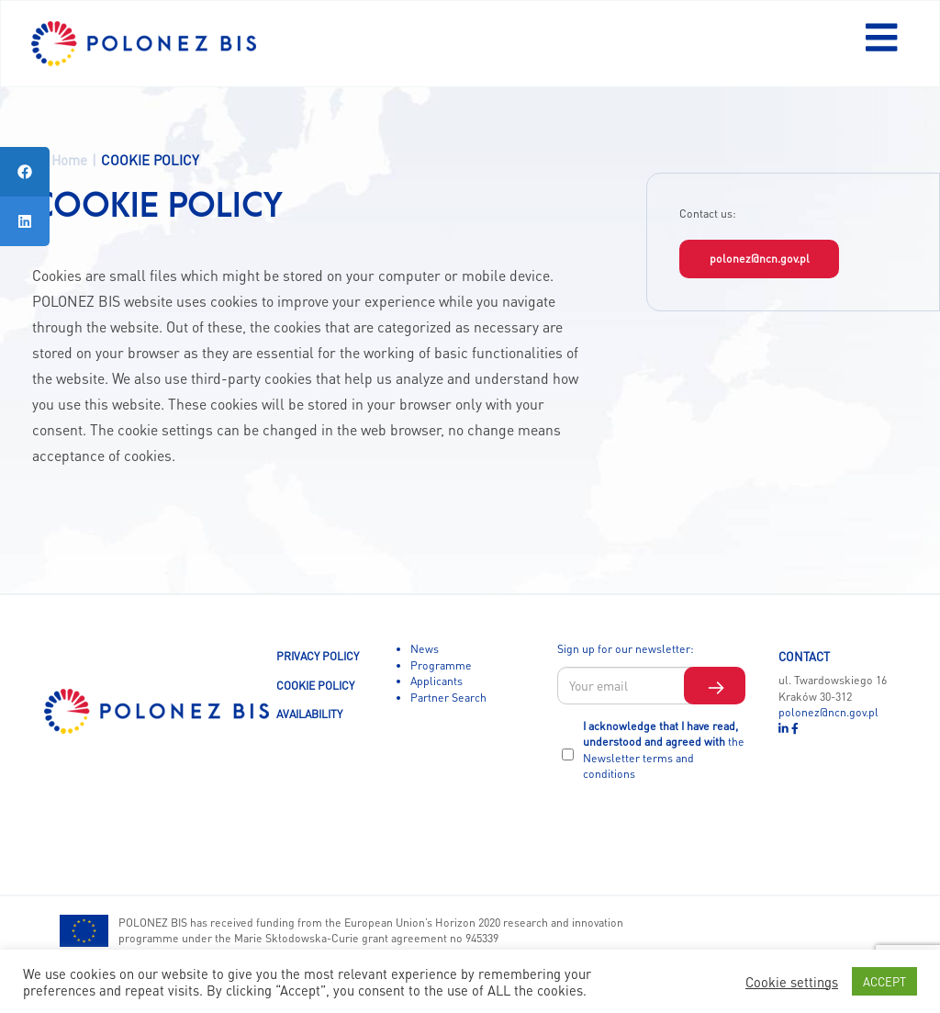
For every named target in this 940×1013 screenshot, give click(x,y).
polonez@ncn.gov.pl (760, 258)
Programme (441, 665)
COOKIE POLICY (315, 685)
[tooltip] (25, 172)
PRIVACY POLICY (317, 655)
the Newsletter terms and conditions (663, 757)
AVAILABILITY (309, 713)
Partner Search (448, 697)
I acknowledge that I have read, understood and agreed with (663, 750)
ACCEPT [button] (884, 981)
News (424, 648)
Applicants (436, 680)
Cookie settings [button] (791, 982)
